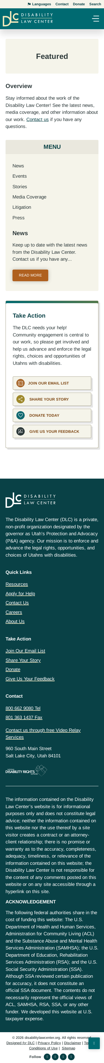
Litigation (21, 207)
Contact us (37, 119)
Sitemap (68, 1048)
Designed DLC (20, 1043)
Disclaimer (72, 1043)
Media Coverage (29, 197)
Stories (19, 186)
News (18, 166)
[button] (95, 19)
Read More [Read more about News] (30, 275)
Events (19, 176)
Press (18, 217)
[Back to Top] (94, 1043)
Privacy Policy (49, 1043)
